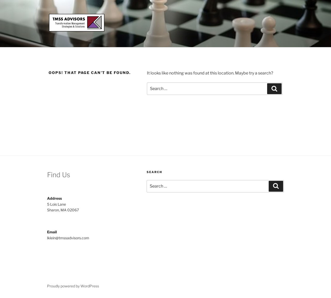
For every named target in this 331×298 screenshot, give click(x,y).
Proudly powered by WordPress (73, 286)
